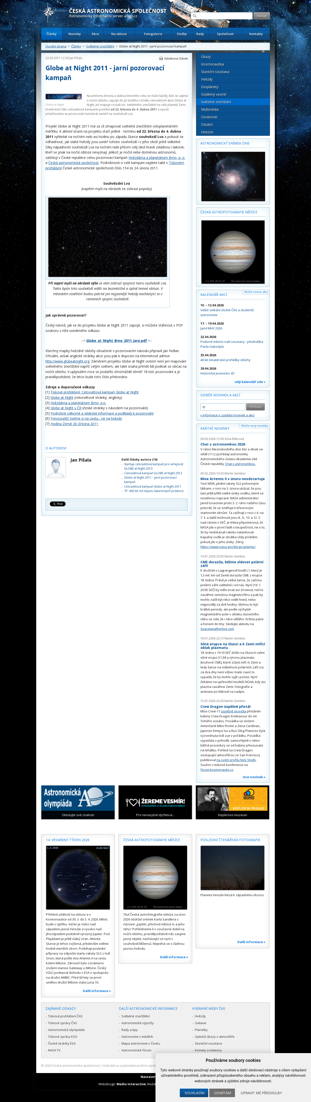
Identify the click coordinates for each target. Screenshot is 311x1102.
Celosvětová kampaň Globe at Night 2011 (152, 486)
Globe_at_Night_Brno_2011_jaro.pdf (116, 340)
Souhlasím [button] (194, 1093)
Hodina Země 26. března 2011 (74, 423)
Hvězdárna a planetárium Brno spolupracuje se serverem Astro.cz (151, 1065)
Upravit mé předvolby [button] (261, 1093)
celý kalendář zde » (250, 382)
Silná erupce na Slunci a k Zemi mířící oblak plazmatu (232, 646)
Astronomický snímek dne (225, 143)
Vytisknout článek (176, 58)
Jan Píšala (75, 58)
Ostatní (207, 124)
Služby (182, 34)
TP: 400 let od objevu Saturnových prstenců (153, 491)
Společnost (225, 34)
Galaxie (200, 1023)
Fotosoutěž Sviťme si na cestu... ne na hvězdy (86, 418)
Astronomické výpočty (137, 1023)
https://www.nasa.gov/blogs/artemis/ (228, 547)
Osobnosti (209, 117)
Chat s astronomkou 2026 (222, 444)
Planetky (201, 1030)
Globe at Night (62, 397)
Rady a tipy (129, 1030)
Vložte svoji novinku (254, 426)
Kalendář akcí (213, 294)
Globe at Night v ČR (66, 408)
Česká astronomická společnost (73, 162)
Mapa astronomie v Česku (140, 1043)
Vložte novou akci (256, 292)
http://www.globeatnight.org (67, 361)
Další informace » (97, 991)
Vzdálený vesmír (213, 94)
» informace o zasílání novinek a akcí (227, 415)
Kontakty (256, 34)
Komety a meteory (208, 1050)
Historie (207, 132)
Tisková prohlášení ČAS (65, 1016)
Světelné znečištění (100, 46)
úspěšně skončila (233, 711)
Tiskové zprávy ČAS (62, 1023)
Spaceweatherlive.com (217, 629)
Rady (200, 34)
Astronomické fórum (136, 1050)
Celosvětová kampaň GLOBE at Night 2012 (153, 473)
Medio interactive (131, 1084)
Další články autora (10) (139, 459)
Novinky (75, 34)
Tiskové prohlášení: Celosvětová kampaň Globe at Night (95, 392)
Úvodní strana (55, 46)
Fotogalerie (153, 34)
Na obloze (119, 34)
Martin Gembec (235, 473)
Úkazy (206, 56)
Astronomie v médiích (137, 1036)
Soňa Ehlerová (234, 439)
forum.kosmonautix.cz (216, 769)
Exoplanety (209, 86)
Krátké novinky (214, 428)
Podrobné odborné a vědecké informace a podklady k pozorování (102, 413)
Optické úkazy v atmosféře (214, 1036)
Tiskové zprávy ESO (62, 1036)
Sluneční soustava (215, 71)
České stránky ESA (62, 1043)
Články (51, 34)
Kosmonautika (212, 64)
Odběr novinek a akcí (220, 395)
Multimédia (210, 109)
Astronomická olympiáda (66, 1030)
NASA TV (54, 1050)
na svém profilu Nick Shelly (236, 760)
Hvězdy (207, 79)
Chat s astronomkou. (240, 464)
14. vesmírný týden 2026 (67, 840)
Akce (95, 34)
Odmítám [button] (222, 1093)
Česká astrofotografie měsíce (228, 212)
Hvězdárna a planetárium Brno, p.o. (78, 403)
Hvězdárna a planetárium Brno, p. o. (157, 157)
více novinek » (254, 777)
